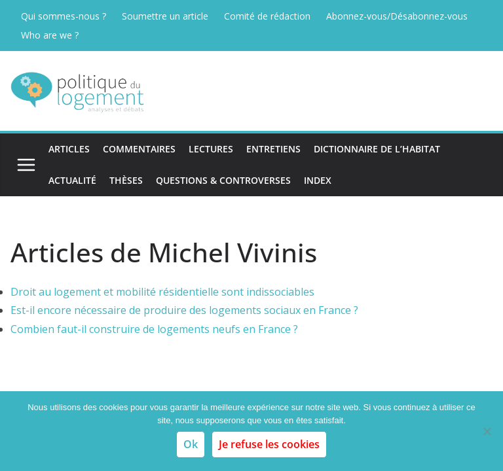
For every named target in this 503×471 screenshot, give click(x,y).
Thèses (126, 180)
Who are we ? (50, 35)
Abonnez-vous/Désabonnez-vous (397, 16)
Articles (69, 149)
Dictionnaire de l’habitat (377, 149)
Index (317, 180)
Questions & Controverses (223, 180)
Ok (190, 444)
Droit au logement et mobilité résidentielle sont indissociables (162, 292)
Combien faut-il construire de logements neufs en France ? (154, 329)
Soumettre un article (165, 16)
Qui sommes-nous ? (63, 16)
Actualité (72, 180)
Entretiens (273, 149)
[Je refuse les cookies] (486, 431)
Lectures (211, 149)
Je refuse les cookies (269, 444)
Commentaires (139, 149)
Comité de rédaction (267, 16)
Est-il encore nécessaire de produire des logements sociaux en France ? (184, 310)
